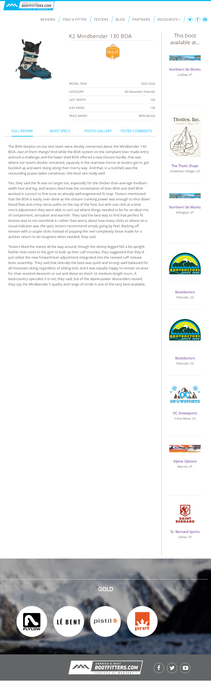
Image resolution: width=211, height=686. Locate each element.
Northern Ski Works (185, 69)
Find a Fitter (74, 19)
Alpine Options (185, 461)
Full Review (22, 130)
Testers (101, 19)
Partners (141, 19)
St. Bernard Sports (185, 531)
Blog (120, 19)
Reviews (47, 19)
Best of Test (113, 51)
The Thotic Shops (184, 165)
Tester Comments (136, 130)
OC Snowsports (185, 413)
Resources (168, 19)
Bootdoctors (185, 292)
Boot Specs (60, 130)
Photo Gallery (98, 130)
